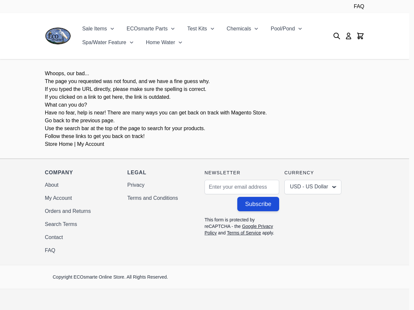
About (52, 185)
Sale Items (94, 28)
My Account (90, 144)
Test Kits (197, 28)
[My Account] (348, 36)
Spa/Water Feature (104, 42)
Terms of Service (244, 232)
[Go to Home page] (58, 36)
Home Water (160, 42)
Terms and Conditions (152, 198)
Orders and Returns (68, 211)
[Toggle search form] (337, 36)
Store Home (59, 144)
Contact (54, 237)
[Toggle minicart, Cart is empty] (360, 36)
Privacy (135, 185)
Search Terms (61, 224)
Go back (54, 120)
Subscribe (258, 204)
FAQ (359, 6)
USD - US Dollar (313, 187)
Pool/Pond (283, 28)
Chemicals (239, 28)
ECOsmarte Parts (147, 28)
